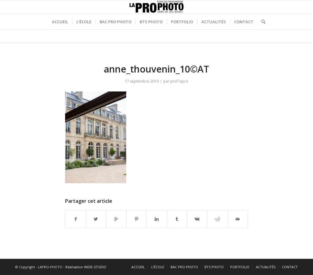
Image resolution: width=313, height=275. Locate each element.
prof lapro (179, 81)
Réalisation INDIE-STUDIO (85, 267)
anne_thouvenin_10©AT (156, 69)
